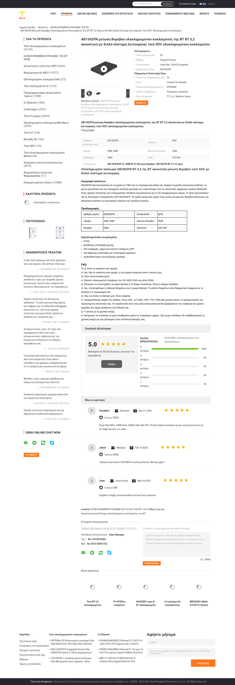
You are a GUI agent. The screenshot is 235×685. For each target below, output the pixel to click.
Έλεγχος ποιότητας (149, 13)
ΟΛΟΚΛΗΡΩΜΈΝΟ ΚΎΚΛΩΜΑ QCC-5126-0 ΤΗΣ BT (116, 509)
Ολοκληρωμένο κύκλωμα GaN (41, 79)
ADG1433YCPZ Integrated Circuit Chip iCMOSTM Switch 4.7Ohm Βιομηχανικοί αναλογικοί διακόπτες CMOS (71, 651)
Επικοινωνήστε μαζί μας (180, 13)
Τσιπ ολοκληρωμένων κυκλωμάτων (45, 46)
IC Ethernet (30, 102)
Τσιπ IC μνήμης (32, 116)
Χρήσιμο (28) (110, 487)
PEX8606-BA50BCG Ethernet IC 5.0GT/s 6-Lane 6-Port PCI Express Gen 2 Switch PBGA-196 (121, 642)
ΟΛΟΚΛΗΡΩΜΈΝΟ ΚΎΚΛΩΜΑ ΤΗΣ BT (69, 27)
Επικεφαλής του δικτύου (47, 202)
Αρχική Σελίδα (27, 27)
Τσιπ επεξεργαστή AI (36, 86)
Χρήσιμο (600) (111, 454)
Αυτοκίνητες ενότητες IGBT (40, 66)
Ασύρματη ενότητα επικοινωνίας (43, 162)
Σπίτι (53, 13)
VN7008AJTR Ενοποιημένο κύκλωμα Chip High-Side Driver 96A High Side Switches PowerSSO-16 (72, 642)
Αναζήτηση (167, 4)
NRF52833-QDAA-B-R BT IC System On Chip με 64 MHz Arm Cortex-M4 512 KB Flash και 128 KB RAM (199, 603)
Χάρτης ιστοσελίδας (30, 664)
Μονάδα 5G (30, 139)
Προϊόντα (66, 13)
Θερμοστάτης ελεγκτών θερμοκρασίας (38, 174)
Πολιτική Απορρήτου (41, 681)
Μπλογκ (204, 13)
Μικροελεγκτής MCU (36, 72)
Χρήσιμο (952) (111, 417)
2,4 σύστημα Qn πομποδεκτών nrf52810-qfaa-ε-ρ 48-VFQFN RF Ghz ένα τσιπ (172, 603)
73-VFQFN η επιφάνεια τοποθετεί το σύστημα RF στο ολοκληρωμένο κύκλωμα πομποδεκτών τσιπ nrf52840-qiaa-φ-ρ (119, 603)
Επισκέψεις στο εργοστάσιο (117, 13)
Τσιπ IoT (28, 132)
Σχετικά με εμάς (87, 13)
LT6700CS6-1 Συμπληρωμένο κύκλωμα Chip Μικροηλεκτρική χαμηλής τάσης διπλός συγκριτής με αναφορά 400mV (71, 660)
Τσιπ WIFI (29, 146)
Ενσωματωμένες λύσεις (38, 182)
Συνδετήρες (31, 109)
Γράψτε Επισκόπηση (112, 365)
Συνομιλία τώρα (187, 3)
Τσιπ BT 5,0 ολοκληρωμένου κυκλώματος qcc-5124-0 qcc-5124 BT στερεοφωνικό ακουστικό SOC (92, 603)
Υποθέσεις (220, 13)
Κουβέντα (141, 102)
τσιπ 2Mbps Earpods (153, 509)
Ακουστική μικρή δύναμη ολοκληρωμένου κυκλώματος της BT (113, 513)
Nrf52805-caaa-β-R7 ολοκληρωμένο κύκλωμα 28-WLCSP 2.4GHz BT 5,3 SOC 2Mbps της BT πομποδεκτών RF (146, 603)
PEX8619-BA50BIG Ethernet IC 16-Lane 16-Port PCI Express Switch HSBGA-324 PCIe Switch (121, 651)
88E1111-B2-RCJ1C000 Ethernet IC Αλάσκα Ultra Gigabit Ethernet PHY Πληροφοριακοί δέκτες (118, 660)
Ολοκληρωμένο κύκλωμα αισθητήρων (46, 122)
